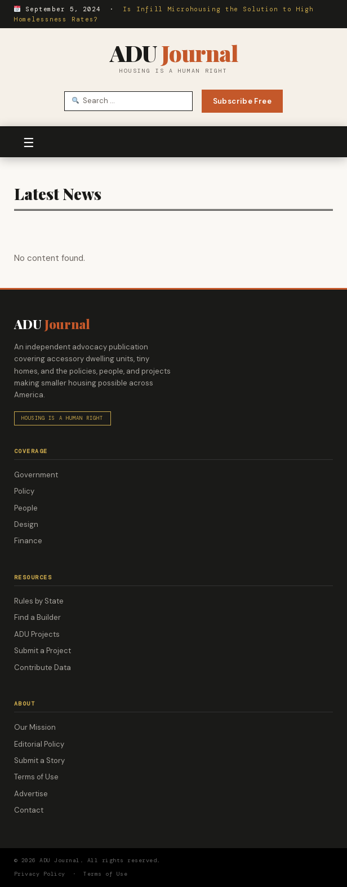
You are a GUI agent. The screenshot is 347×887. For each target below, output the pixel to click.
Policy (24, 491)
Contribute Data (42, 667)
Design (26, 524)
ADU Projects (37, 634)
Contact (28, 810)
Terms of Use (36, 777)
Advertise (31, 794)
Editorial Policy (39, 744)
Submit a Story (39, 760)
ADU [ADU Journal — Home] (174, 53)
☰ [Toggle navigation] (28, 143)
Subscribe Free (242, 101)
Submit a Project (42, 650)
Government (36, 475)
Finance (28, 540)
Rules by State (39, 601)
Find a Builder (37, 617)
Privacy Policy (39, 873)
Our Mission (35, 727)
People (26, 508)
